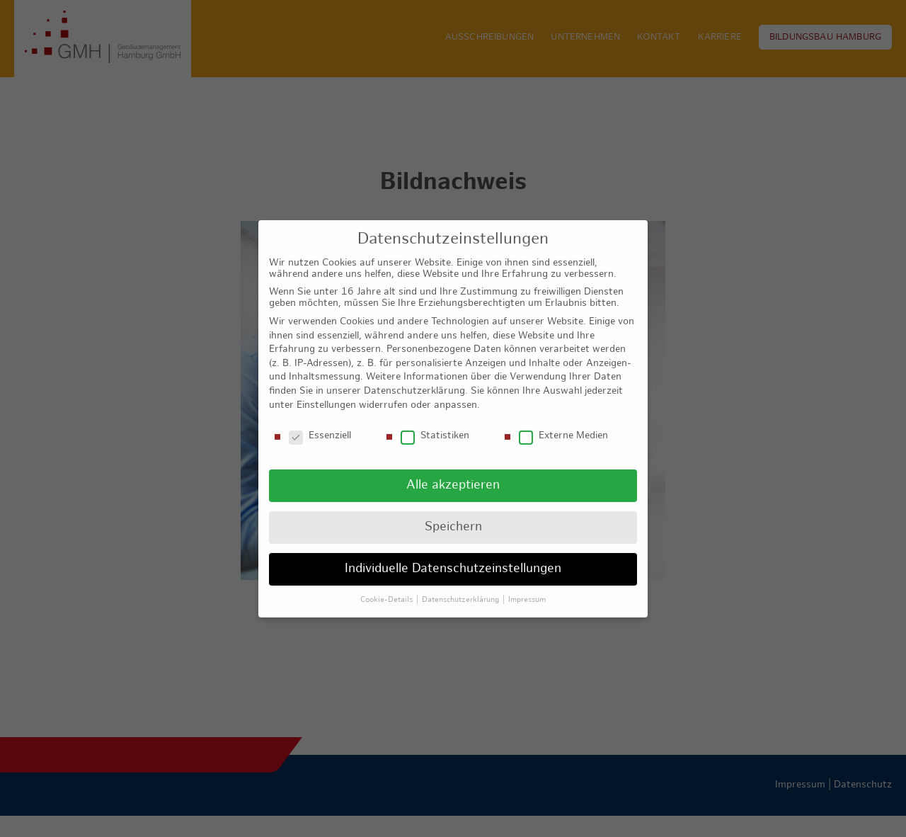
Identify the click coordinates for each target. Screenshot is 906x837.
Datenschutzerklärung (414, 380)
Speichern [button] (453, 516)
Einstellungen (326, 393)
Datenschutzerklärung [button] (461, 588)
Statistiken (435, 425)
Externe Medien (563, 425)
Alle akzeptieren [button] (453, 474)
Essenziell (320, 425)
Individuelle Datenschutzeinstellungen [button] (453, 558)
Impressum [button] (527, 588)
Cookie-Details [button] (387, 588)
